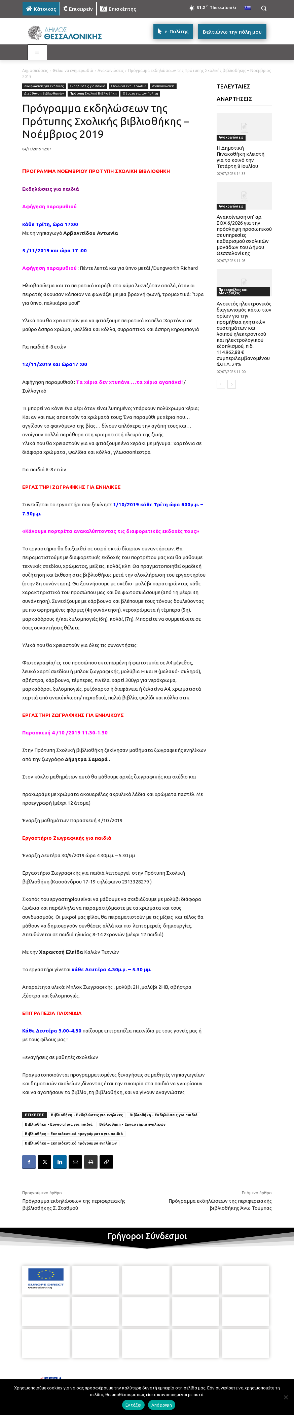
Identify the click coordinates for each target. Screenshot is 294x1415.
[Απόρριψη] (285, 1397)
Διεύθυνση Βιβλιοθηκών (44, 94)
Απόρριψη (161, 1405)
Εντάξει (133, 1405)
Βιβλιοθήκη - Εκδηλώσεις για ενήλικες (87, 1115)
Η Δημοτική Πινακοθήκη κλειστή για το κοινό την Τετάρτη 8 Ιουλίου (240, 157)
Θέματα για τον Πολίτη (140, 94)
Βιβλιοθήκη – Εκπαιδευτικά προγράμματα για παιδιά (74, 1134)
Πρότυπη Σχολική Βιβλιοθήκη (93, 94)
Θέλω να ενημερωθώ (72, 70)
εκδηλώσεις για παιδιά (87, 86)
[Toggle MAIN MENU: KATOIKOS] (37, 52)
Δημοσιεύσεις (35, 70)
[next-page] (231, 384)
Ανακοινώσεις (111, 70)
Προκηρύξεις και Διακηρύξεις (233, 291)
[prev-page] (221, 384)
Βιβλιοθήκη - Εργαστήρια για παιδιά (59, 1124)
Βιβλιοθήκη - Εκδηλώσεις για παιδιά (163, 1115)
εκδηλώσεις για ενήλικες (44, 86)
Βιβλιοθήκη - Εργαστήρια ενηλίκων (132, 1124)
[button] (263, 8)
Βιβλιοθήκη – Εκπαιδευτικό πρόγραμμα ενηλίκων (71, 1143)
